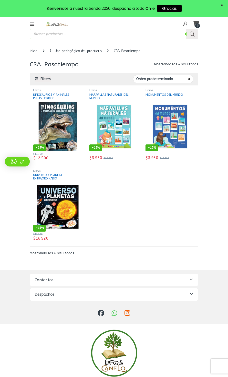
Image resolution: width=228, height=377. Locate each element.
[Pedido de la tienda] (163, 78)
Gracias (169, 8)
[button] (17, 161)
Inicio (34, 50)
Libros (37, 89)
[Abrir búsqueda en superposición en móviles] (114, 33)
